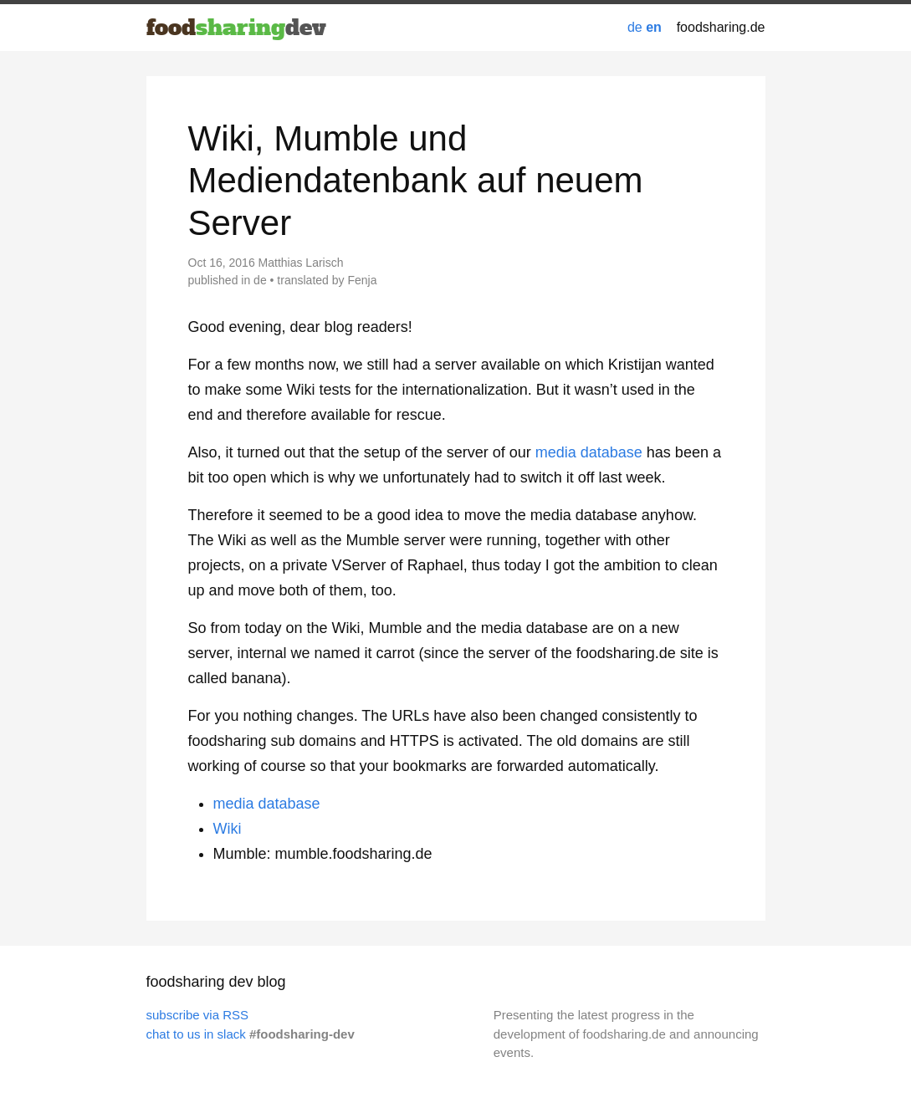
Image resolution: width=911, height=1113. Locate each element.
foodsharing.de (721, 27)
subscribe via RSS (197, 1015)
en (654, 27)
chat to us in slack (196, 1034)
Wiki (227, 828)
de (634, 27)
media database (588, 452)
